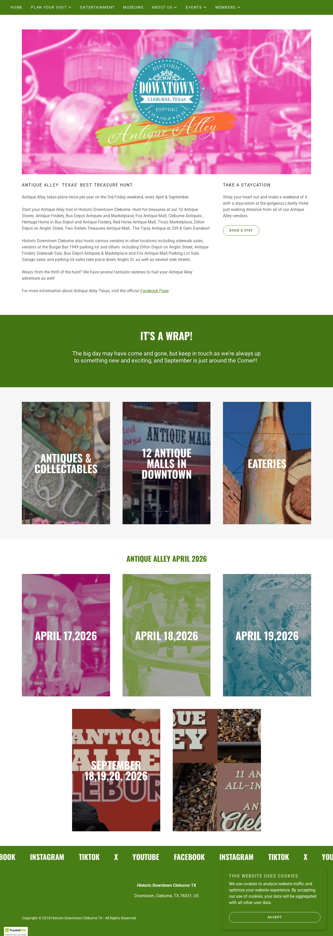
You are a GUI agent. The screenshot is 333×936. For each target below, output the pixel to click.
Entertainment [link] (97, 7)
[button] (51, 7)
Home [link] (16, 7)
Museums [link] (133, 7)
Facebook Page (154, 290)
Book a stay (241, 230)
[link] (50, 856)
